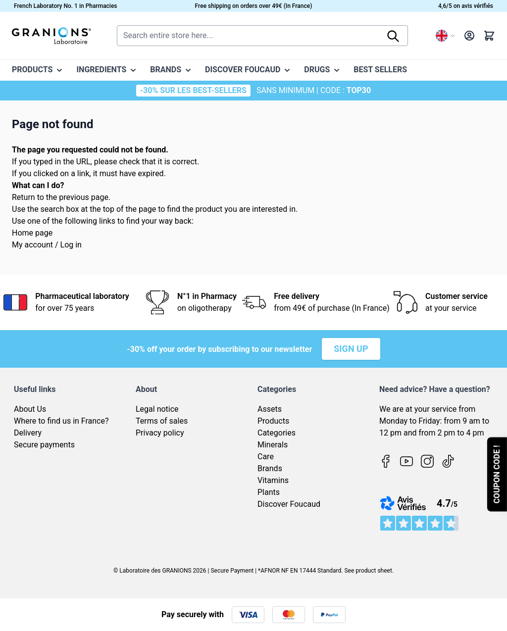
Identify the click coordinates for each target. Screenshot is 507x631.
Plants (268, 492)
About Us (30, 409)
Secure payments (44, 444)
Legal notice (157, 409)
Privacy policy (160, 432)
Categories (276, 432)
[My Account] (469, 36)
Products (273, 421)
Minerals (272, 444)
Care (265, 456)
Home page (32, 233)
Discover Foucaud (288, 504)
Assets (269, 409)
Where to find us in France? (61, 421)
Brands (269, 468)
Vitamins (273, 480)
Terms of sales (162, 421)
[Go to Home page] (51, 35)
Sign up (351, 348)
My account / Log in (47, 244)
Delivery (28, 432)
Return (23, 197)
